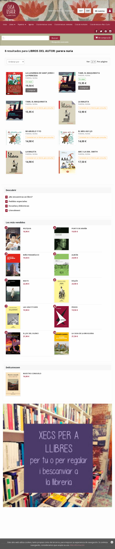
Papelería (22, 24)
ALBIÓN (75, 255)
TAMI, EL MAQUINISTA (89, 73)
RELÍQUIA (27, 228)
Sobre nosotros (55, 10)
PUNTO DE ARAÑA (79, 228)
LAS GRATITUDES (30, 307)
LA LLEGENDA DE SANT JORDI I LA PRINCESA (39, 74)
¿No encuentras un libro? (20, 197)
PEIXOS (75, 307)
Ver (88, 61)
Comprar (31, 90)
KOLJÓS (75, 281)
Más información (77, 545)
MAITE (26, 281)
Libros (12, 24)
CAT (81, 11)
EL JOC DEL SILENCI (31, 333)
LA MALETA (83, 101)
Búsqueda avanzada (59, 42)
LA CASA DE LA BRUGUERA (83, 333)
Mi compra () (102, 37)
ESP (87, 11)
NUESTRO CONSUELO (32, 373)
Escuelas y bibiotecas (19, 206)
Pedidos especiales (18, 201)
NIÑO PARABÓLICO (31, 255)
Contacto (69, 10)
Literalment (14, 210)
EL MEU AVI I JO (85, 131)
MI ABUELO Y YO (33, 131)
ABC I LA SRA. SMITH (88, 151)
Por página (102, 61)
